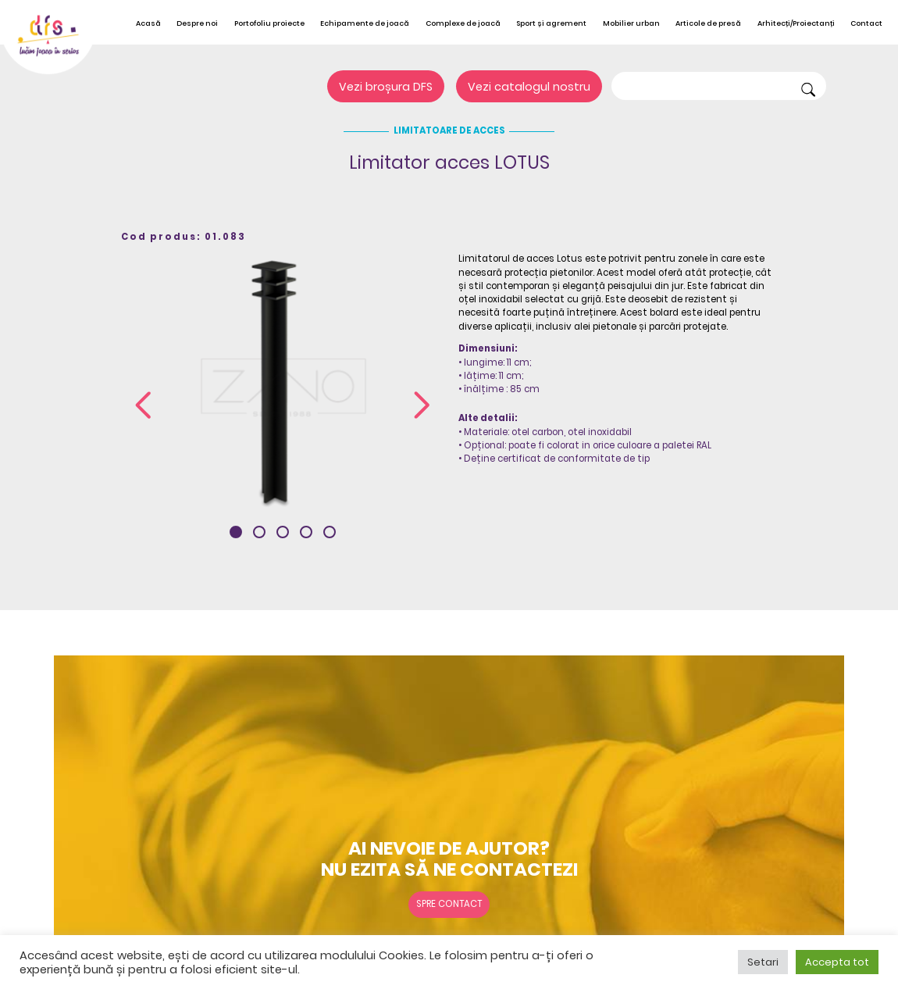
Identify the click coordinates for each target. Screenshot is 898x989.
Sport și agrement (551, 23)
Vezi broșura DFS (386, 87)
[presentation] (143, 407)
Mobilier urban (631, 23)
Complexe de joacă (463, 23)
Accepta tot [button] (837, 962)
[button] (236, 532)
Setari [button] (763, 962)
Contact (866, 23)
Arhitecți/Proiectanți (796, 23)
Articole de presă (708, 23)
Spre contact (449, 904)
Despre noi (197, 23)
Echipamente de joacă (364, 23)
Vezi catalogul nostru (529, 87)
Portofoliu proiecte (269, 23)
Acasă (148, 23)
